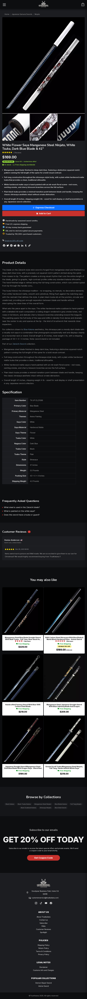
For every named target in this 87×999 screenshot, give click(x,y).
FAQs (43, 926)
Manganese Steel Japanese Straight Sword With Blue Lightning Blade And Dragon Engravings (64, 705)
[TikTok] (41, 903)
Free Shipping (22, 644)
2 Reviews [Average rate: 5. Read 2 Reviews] (17, 153)
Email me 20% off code (14, 241)
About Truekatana (43, 917)
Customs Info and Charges (43, 970)
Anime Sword (43, 986)
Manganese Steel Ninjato (42, 804)
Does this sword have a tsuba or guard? (22, 515)
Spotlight (43, 932)
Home (7, 14)
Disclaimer (43, 967)
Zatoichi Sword (19, 344)
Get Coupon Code (43, 858)
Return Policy (43, 948)
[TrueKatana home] (43, 4)
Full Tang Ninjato (75, 804)
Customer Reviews (43, 929)
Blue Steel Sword (60, 808)
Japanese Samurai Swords (22, 14)
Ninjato (37, 14)
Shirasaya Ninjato (45, 808)
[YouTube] (46, 903)
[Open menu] (4, 4)
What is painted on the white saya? (19, 511)
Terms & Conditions (43, 951)
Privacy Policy (43, 954)
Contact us (43, 920)
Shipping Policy (43, 945)
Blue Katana (29, 329)
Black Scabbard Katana (28, 808)
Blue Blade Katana (61, 804)
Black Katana (10, 804)
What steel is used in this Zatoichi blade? (22, 507)
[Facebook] (51, 903)
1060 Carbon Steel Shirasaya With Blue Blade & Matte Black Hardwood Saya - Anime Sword (64, 638)
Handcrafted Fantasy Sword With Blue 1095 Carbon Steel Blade (22, 705)
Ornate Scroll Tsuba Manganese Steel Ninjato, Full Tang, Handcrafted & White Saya (64, 767)
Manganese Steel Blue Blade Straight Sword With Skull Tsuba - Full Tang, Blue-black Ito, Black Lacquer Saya (23, 638)
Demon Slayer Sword (43, 983)
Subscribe (43, 923)
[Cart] (82, 4)
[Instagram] (36, 903)
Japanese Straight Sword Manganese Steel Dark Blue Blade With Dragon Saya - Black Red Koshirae (22, 767)
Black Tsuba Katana (24, 804)
